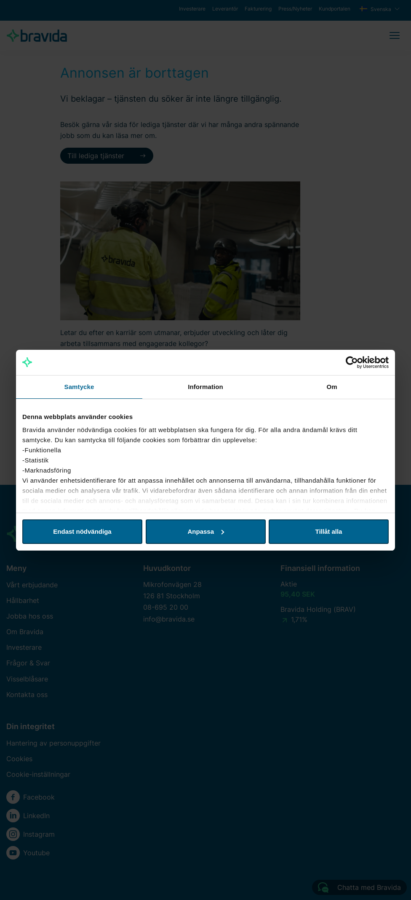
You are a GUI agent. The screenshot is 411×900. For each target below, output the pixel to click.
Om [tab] (331, 386)
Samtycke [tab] (79, 386)
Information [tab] (205, 386)
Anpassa (205, 531)
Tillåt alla (328, 531)
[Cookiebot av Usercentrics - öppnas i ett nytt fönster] (352, 362)
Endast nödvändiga (82, 531)
